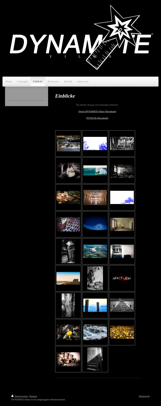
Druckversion (19, 396)
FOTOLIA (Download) (97, 118)
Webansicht (144, 396)
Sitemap (33, 396)
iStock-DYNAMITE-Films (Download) (97, 111)
